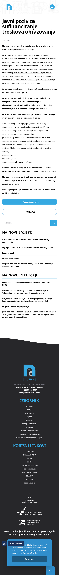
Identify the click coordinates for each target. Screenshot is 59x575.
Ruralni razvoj (30, 469)
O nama (29, 406)
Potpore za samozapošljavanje (15, 306)
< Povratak (29, 212)
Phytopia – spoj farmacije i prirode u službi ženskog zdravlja (28, 247)
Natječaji (29, 420)
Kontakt (29, 427)
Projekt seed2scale (10, 258)
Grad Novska (29, 483)
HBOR (29, 462)
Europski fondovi (29, 472)
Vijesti (29, 417)
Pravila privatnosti (29, 431)
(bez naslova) (8, 253)
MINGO (29, 476)
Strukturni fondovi (29, 465)
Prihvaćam (29, 559)
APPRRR (29, 479)
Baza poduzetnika (29, 424)
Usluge (30, 410)
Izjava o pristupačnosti (29, 434)
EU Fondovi (29, 451)
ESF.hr (29, 458)
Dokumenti (29, 413)
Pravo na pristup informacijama (30, 438)
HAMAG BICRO (29, 455)
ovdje (35, 553)
